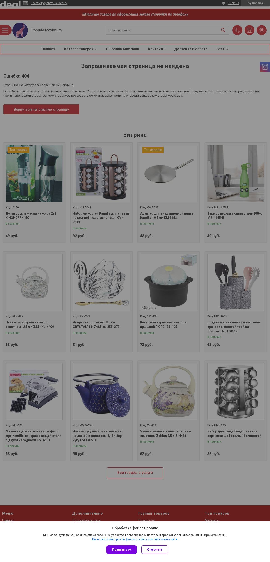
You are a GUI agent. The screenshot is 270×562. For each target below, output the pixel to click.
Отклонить (154, 549)
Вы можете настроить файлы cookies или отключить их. (133, 539)
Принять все (121, 549)
